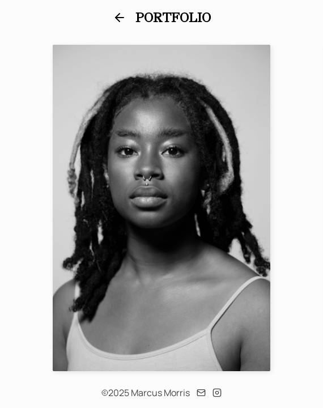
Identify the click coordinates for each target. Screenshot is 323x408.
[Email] (201, 392)
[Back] (119, 17)
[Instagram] (217, 392)
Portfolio (173, 17)
